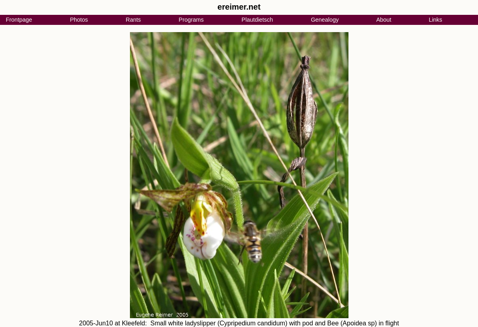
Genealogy (325, 19)
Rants (133, 19)
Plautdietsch (257, 19)
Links (435, 19)
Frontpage (19, 19)
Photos (79, 19)
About (383, 19)
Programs (191, 19)
